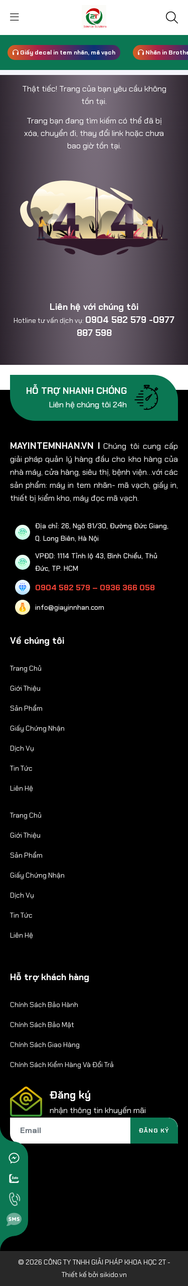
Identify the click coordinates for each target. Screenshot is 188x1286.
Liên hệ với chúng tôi (94, 307)
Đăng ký (154, 1131)
